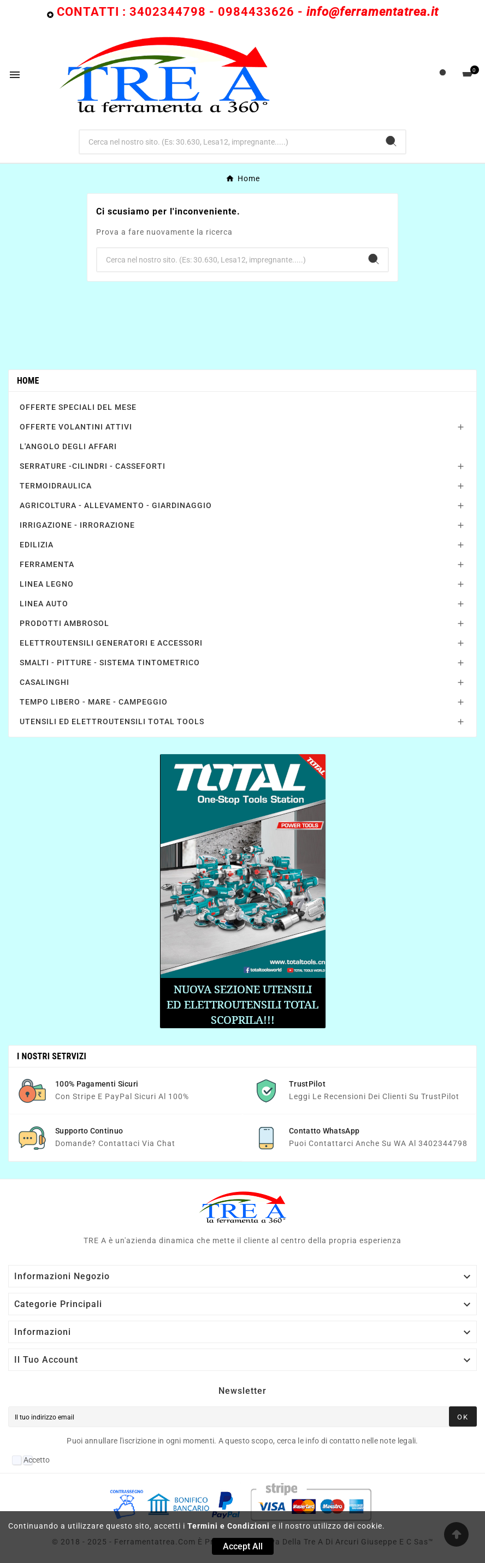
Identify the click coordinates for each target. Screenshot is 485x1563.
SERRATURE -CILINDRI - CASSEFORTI (92, 466)
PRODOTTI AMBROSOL (64, 623)
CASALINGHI (44, 682)
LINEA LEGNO (47, 584)
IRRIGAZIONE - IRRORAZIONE (77, 525)
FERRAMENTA (47, 564)
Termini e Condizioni (228, 1526)
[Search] (391, 141)
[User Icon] (442, 75)
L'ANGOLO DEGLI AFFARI (68, 446)
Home (28, 380)
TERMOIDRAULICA (56, 485)
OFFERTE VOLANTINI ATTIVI (76, 426)
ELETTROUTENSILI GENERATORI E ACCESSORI (111, 643)
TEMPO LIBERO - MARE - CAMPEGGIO (94, 701)
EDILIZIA (37, 544)
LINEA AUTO (44, 603)
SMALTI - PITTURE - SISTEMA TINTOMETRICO (110, 662)
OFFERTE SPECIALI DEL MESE (78, 407)
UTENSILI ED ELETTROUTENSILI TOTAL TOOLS (112, 721)
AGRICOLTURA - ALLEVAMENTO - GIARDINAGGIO (116, 505)
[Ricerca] (228, 141)
